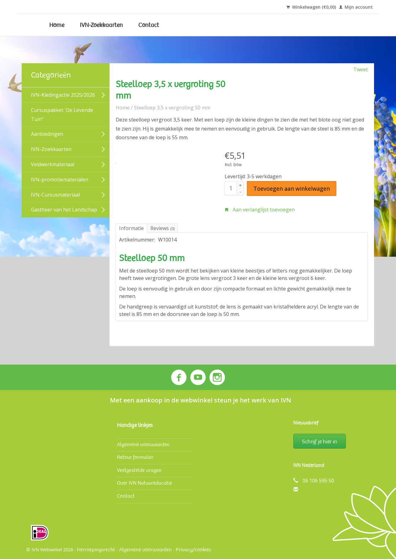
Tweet (360, 69)
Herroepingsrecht (96, 549)
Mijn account (356, 7)
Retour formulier (135, 457)
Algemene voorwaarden (143, 444)
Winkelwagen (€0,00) (311, 7)
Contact (148, 25)
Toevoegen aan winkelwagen (291, 188)
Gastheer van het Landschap (64, 209)
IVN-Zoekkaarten (101, 25)
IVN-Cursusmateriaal (55, 194)
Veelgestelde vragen (139, 470)
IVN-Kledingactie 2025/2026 (63, 94)
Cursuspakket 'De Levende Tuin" (62, 114)
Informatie (131, 228)
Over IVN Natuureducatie (144, 483)
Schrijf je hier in (319, 441)
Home (56, 25)
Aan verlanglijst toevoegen (260, 209)
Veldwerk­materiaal (52, 164)
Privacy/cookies (193, 549)
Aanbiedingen (47, 134)
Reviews (162, 228)
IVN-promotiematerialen (59, 179)
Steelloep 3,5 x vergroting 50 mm (172, 107)
